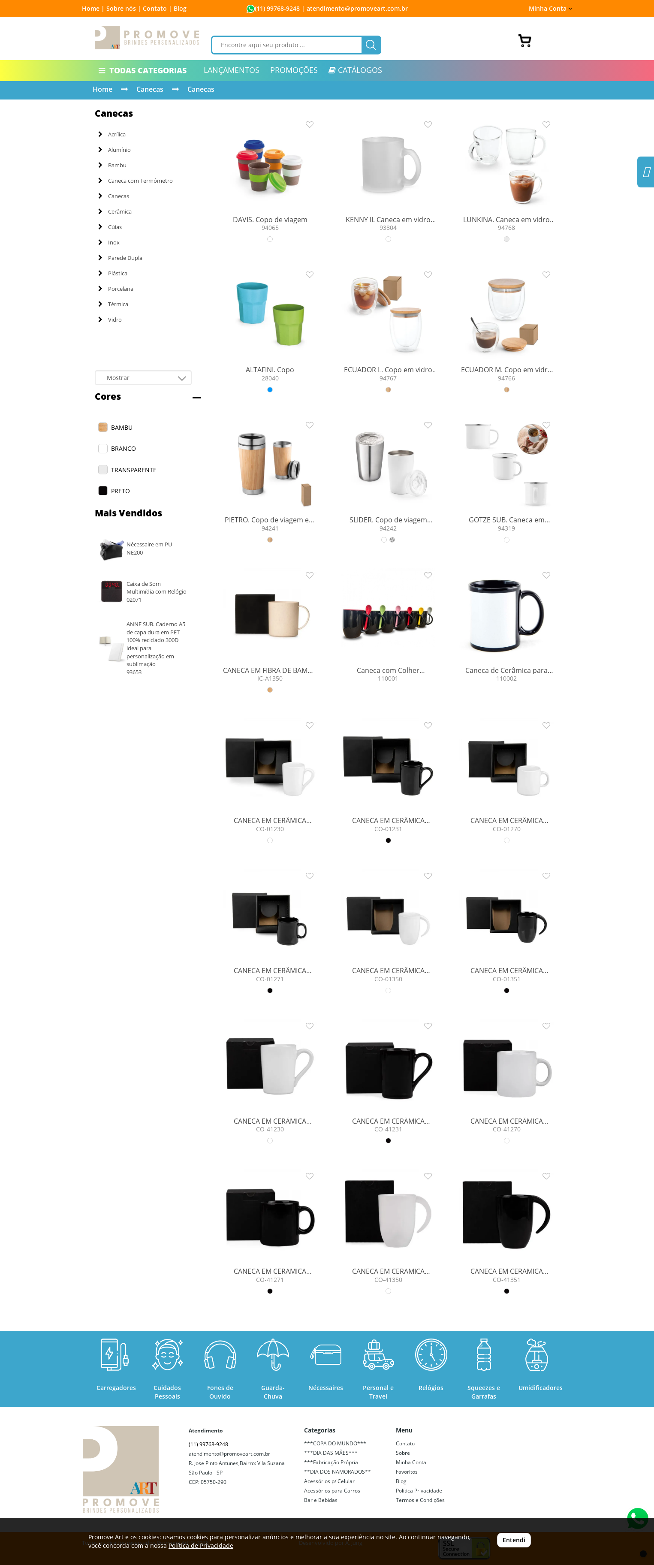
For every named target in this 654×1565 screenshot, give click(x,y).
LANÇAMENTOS (231, 70)
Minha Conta (550, 8)
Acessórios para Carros (332, 1490)
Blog (180, 8)
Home (102, 89)
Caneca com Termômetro (135, 180)
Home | (93, 8)
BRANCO (123, 448)
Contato (405, 1443)
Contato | (157, 8)
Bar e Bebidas (321, 1500)
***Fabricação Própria (331, 1462)
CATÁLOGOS (355, 70)
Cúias (110, 227)
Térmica (113, 304)
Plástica (112, 273)
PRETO (120, 491)
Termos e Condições (420, 1500)
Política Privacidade (419, 1490)
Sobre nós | (123, 8)
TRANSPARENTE (134, 470)
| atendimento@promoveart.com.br (354, 8)
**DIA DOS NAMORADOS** (337, 1471)
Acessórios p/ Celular (329, 1481)
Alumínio (114, 150)
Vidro (110, 319)
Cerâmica (115, 211)
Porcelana (115, 288)
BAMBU (122, 427)
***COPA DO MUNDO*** (335, 1443)
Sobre (403, 1452)
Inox (109, 242)
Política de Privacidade (201, 1545)
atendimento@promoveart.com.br (229, 1453)
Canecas (149, 89)
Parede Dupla (120, 258)
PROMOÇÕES (294, 70)
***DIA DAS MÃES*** (331, 1452)
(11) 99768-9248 (277, 8)
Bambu (112, 165)
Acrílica (112, 134)
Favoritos (407, 1471)
